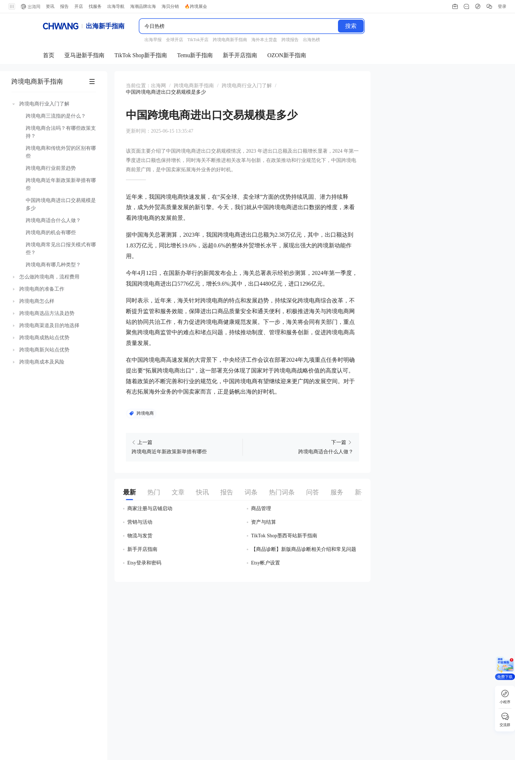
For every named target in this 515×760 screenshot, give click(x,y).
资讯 (50, 6)
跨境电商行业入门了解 (247, 80)
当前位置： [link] (138, 80)
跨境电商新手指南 (37, 76)
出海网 (158, 80)
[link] (158, 81)
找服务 (95, 6)
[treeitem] (53, 179)
